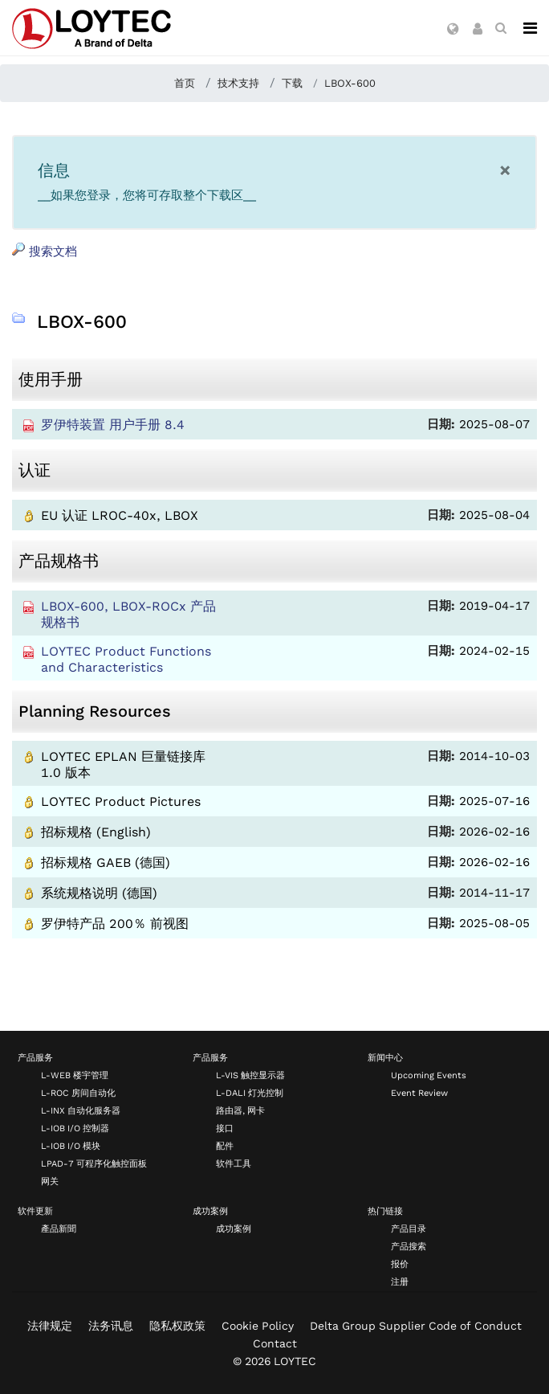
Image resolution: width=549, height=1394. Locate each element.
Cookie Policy (258, 1325)
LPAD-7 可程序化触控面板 (94, 1164)
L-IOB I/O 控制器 (75, 1128)
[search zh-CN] (500, 28)
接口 (225, 1128)
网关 (50, 1181)
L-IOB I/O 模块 (70, 1146)
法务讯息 (110, 1325)
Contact (275, 1343)
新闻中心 (385, 1058)
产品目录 (408, 1229)
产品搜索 (408, 1246)
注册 (400, 1282)
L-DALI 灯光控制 (249, 1093)
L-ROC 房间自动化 (78, 1093)
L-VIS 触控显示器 (250, 1075)
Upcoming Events (428, 1075)
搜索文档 (44, 251)
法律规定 (49, 1325)
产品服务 (35, 1058)
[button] (453, 30)
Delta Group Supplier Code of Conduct (416, 1325)
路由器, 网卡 (240, 1111)
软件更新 (35, 1211)
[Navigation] (530, 28)
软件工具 (233, 1164)
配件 (225, 1146)
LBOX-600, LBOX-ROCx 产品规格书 (128, 614)
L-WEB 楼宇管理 (74, 1075)
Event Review (419, 1093)
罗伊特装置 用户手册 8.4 (113, 424)
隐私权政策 (177, 1325)
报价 (400, 1264)
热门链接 (385, 1211)
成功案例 (210, 1211)
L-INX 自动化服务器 (80, 1111)
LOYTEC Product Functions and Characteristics (126, 659)
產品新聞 (58, 1229)
